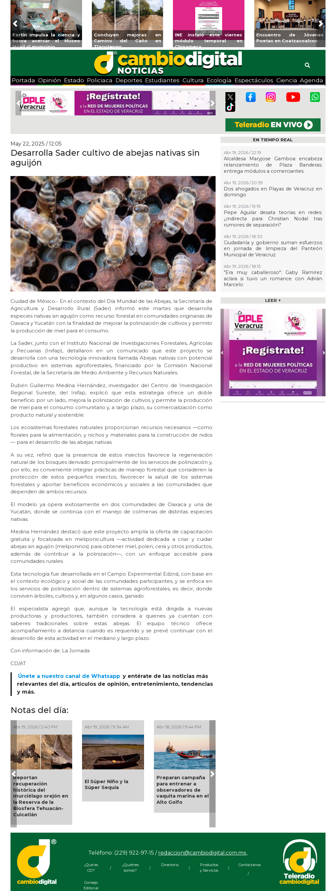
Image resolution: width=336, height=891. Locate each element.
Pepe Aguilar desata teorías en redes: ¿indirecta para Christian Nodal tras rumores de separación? (273, 218)
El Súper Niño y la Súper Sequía (106, 785)
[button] (15, 23)
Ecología (219, 80)
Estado (74, 80)
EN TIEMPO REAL (273, 139)
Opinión (49, 80)
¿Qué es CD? (91, 867)
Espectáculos (254, 80)
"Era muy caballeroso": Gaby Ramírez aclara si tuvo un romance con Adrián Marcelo (273, 278)
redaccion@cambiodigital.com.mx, (202, 853)
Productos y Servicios (209, 867)
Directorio (169, 864)
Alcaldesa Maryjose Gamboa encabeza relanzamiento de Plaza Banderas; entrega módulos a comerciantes (273, 165)
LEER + (273, 300)
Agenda (311, 80)
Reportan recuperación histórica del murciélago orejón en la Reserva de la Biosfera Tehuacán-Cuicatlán (40, 796)
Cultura (193, 80)
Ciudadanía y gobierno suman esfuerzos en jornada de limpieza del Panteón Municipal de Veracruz (273, 249)
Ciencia (286, 80)
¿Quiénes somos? (130, 867)
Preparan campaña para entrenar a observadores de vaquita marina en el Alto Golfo (183, 790)
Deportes (129, 80)
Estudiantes (162, 80)
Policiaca (100, 80)
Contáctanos (248, 864)
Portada (23, 80)
